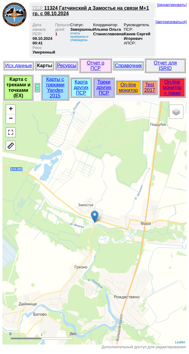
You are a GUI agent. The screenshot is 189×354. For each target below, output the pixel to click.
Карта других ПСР (81, 87)
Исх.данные (18, 65)
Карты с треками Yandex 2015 (55, 87)
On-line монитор (128, 87)
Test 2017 (149, 87)
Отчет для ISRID (165, 65)
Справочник (128, 65)
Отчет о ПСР (95, 65)
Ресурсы (66, 65)
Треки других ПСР (103, 87)
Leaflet (180, 342)
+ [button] (11, 109)
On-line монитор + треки (172, 87)
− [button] (11, 118)
